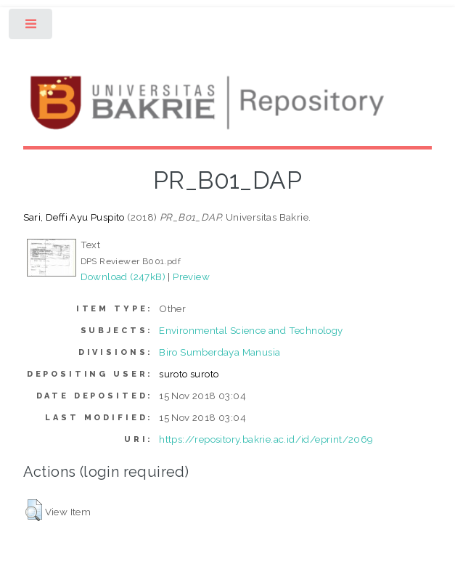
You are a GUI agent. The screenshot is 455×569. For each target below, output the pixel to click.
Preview (191, 276)
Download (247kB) (123, 276)
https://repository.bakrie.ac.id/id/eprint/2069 (266, 439)
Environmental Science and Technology (251, 330)
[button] (33, 510)
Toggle (31, 27)
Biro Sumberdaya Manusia (219, 352)
